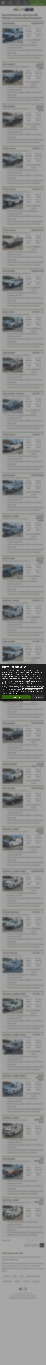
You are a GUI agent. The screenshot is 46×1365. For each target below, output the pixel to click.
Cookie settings (38, 697)
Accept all (16, 697)
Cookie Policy (29, 683)
